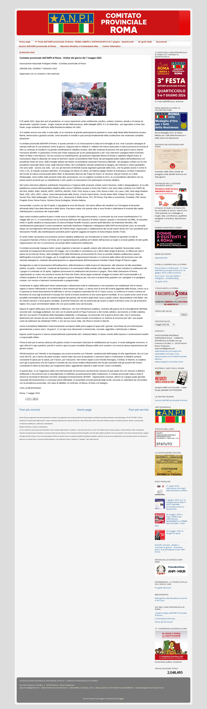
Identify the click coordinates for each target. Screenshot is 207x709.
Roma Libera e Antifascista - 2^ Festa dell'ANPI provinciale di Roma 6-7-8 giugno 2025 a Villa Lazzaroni (171, 270)
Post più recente (29, 409)
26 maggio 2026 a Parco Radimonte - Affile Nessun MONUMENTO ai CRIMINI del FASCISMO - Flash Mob (171, 520)
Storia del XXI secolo (164, 622)
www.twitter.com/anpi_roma (167, 353)
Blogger (120, 698)
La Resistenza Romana (165, 618)
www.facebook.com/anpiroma (168, 351)
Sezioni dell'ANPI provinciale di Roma (37, 46)
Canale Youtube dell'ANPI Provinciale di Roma (171, 614)
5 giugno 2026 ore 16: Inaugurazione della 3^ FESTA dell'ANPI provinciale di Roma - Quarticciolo (176, 504)
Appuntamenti (161, 257)
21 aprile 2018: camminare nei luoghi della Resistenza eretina (176, 488)
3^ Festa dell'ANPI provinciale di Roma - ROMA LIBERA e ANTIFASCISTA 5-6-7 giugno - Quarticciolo (84, 42)
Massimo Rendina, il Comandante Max (79, 46)
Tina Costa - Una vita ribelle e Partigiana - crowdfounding (167, 277)
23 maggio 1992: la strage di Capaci (174, 532)
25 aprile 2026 (145, 42)
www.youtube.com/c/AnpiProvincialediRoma (114, 687)
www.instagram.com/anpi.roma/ (169, 361)
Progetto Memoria (163, 587)
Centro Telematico (112, 46)
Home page (25, 42)
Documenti (161, 42)
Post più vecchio (139, 409)
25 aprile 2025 (161, 281)
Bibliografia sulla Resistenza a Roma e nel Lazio (171, 599)
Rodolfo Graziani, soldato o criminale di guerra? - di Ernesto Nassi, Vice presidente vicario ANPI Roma (170, 548)
